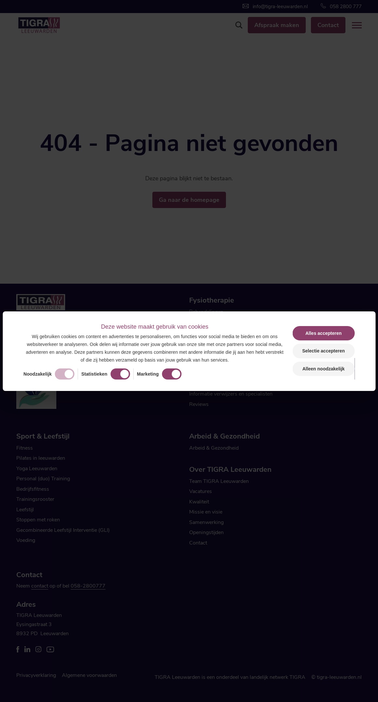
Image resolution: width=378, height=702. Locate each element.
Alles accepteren (323, 333)
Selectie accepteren (323, 350)
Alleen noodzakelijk (323, 368)
